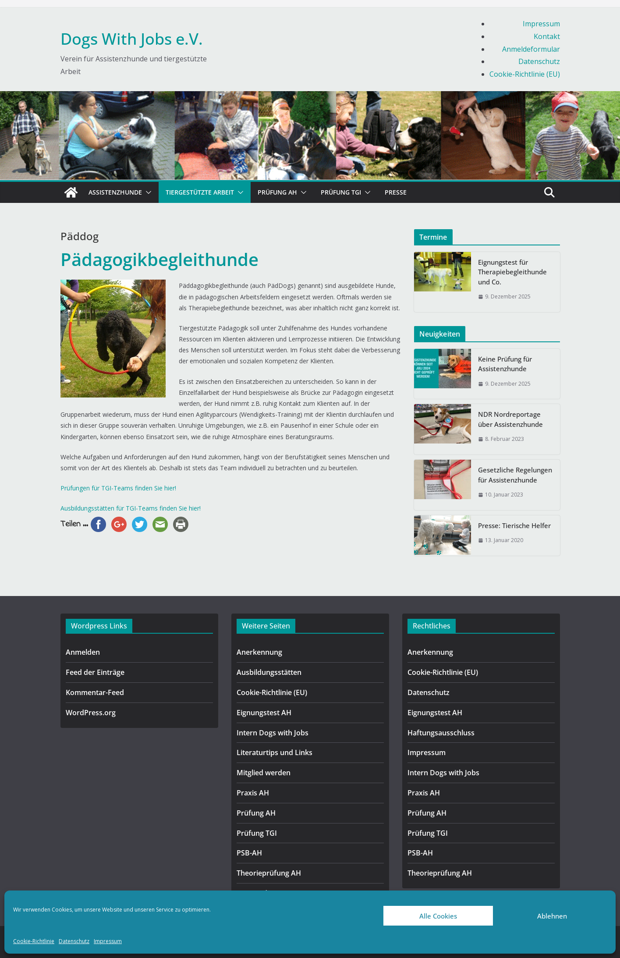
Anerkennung (259, 652)
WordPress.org (91, 712)
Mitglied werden (264, 772)
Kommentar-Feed (95, 692)
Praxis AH (253, 793)
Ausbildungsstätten (269, 672)
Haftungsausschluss (441, 733)
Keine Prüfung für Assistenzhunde (505, 364)
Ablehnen (552, 916)
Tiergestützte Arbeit (200, 192)
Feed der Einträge (95, 672)
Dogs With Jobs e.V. (131, 39)
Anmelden (83, 652)
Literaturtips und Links (274, 752)
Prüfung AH (277, 192)
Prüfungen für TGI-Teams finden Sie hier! (118, 488)
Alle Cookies (438, 916)
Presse (396, 192)
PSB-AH (249, 853)
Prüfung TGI (341, 192)
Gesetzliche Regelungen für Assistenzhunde (515, 474)
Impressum (108, 941)
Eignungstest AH (264, 712)
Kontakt (547, 36)
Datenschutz (74, 941)
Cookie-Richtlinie (33, 941)
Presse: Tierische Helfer (514, 525)
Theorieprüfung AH (269, 873)
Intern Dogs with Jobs (272, 733)
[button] (147, 192)
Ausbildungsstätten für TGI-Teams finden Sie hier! (130, 508)
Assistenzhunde (115, 192)
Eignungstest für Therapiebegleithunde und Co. (512, 272)
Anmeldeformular (531, 49)
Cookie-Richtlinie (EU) (524, 74)
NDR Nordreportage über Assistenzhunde (510, 419)
